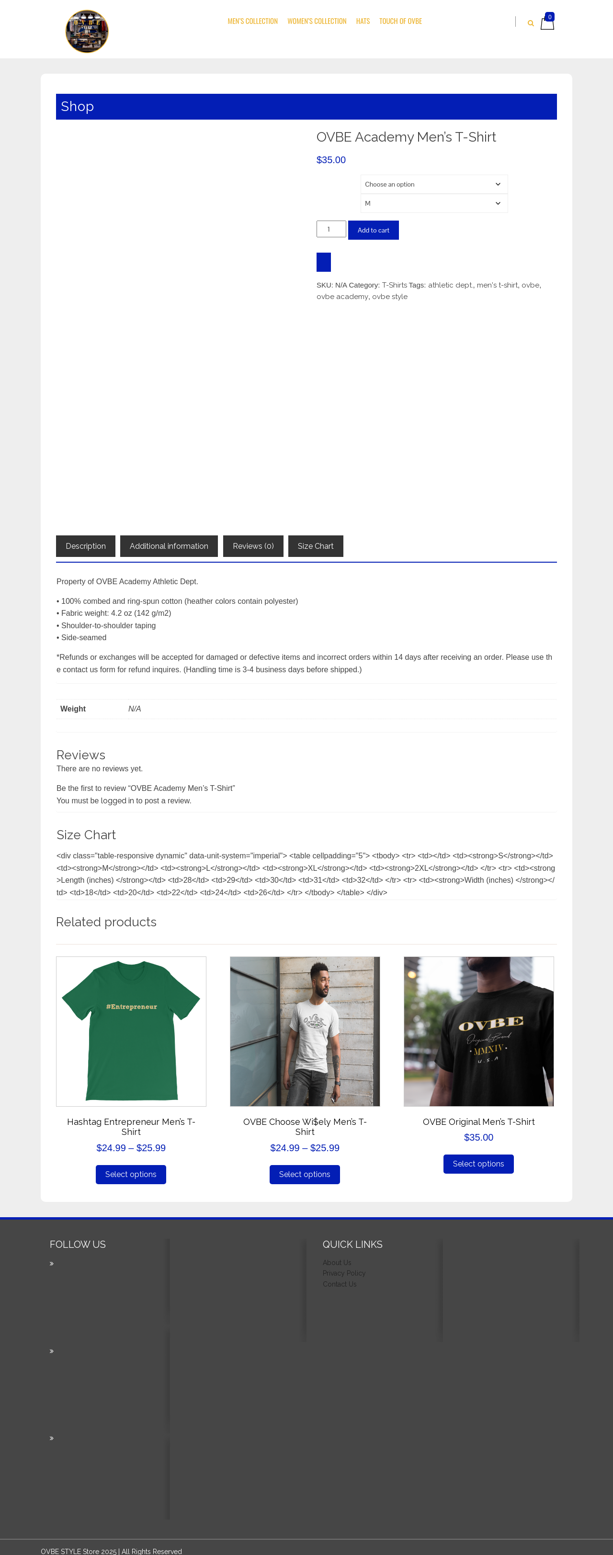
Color (327, 180)
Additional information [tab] (169, 542)
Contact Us (340, 1280)
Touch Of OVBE (400, 20)
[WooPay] (324, 262)
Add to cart (373, 230)
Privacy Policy (344, 1270)
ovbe (530, 285)
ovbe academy (342, 296)
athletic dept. (450, 285)
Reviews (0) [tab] (253, 542)
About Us (337, 1259)
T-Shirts (394, 285)
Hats (363, 20)
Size (325, 199)
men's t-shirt (497, 285)
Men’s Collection (253, 20)
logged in (117, 796)
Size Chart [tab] (316, 542)
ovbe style (390, 296)
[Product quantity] (331, 229)
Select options (131, 1170)
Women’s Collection (317, 20)
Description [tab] (86, 542)
